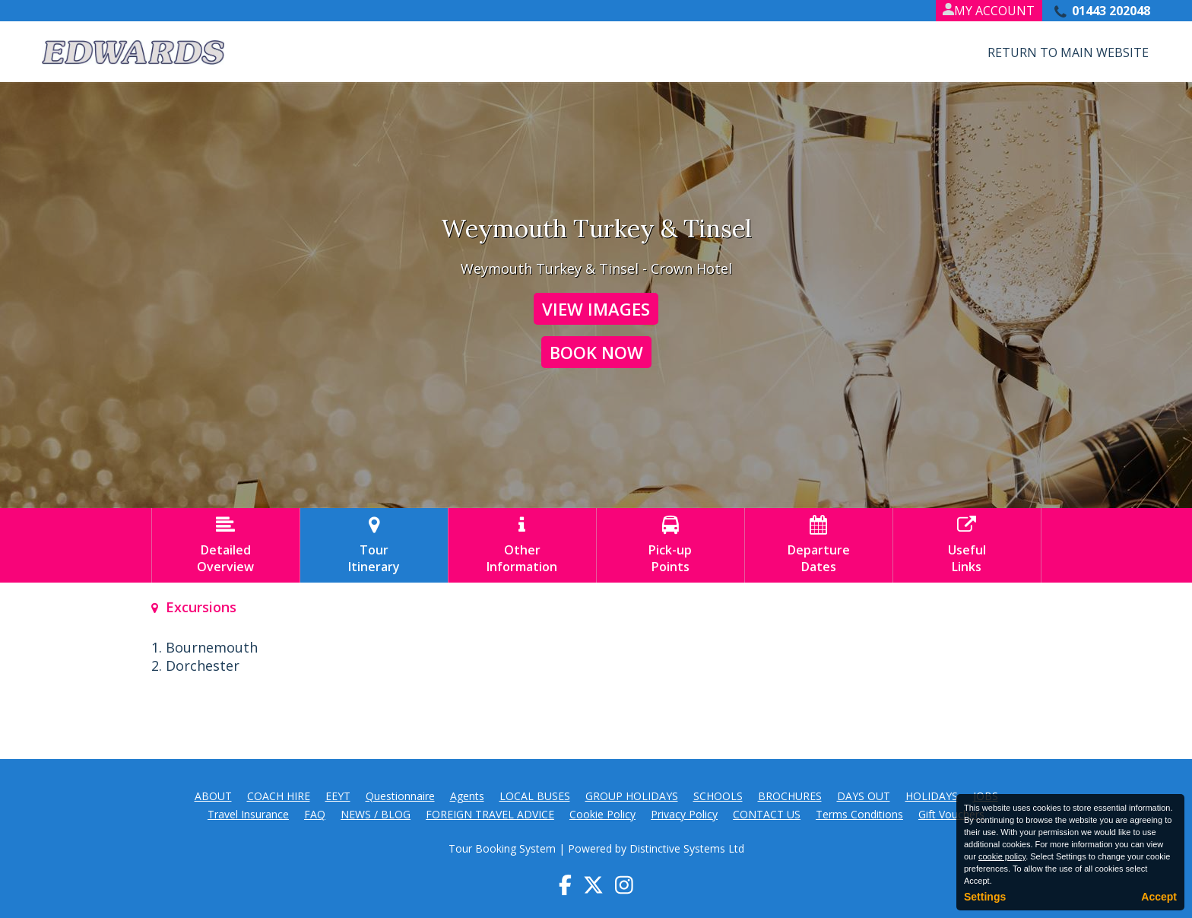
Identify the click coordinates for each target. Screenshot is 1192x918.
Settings (985, 897)
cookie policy (1002, 856)
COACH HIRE (278, 796)
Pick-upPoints (670, 545)
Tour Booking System (502, 848)
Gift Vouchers (951, 814)
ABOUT (213, 796)
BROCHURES (790, 796)
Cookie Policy (602, 814)
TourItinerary (374, 545)
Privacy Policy (684, 814)
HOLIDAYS (931, 796)
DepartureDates (818, 545)
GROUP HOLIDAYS (631, 796)
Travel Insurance (248, 814)
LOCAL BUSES (534, 796)
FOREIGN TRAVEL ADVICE (490, 814)
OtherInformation (522, 545)
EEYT (337, 796)
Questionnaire (400, 796)
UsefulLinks (967, 545)
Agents (467, 796)
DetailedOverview (226, 545)
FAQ (314, 814)
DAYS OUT (863, 796)
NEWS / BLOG (376, 814)
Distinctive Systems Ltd (686, 848)
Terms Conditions (859, 814)
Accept (1159, 897)
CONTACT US (766, 814)
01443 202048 (1111, 10)
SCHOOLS (718, 796)
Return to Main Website (1068, 52)
